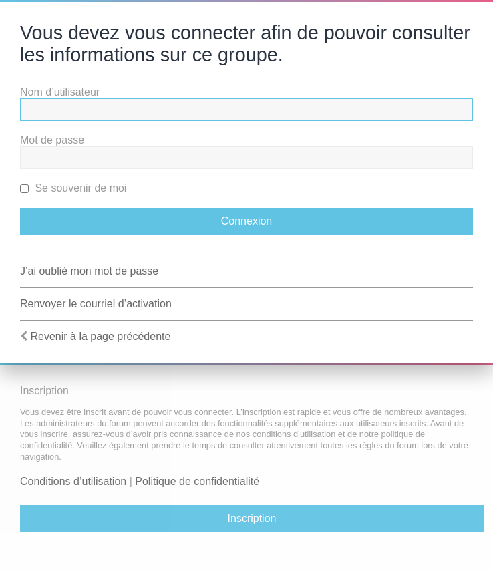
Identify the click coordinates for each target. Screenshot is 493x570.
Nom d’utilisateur (60, 92)
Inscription (252, 518)
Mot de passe (52, 140)
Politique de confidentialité (197, 481)
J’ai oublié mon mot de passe (89, 271)
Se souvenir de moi (73, 188)
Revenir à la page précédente (100, 336)
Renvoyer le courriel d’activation (96, 303)
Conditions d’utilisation (73, 481)
